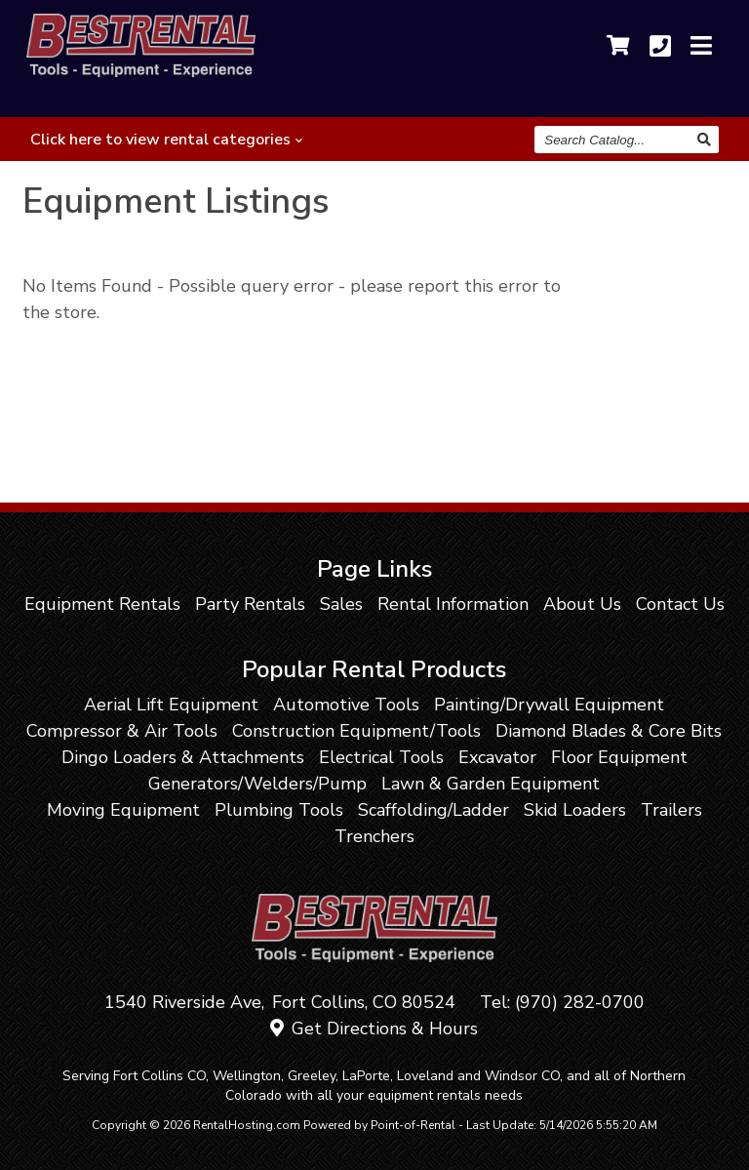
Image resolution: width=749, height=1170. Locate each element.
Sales (341, 604)
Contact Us (680, 604)
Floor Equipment (619, 757)
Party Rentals (250, 604)
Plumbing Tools (279, 810)
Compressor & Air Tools (121, 731)
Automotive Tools (346, 704)
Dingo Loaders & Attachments (182, 757)
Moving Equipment (123, 810)
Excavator (497, 757)
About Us (582, 604)
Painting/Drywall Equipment (549, 704)
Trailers (671, 810)
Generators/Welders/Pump (257, 783)
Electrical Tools (381, 757)
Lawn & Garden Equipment (490, 783)
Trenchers (374, 836)
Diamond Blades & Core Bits (608, 731)
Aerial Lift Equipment (171, 704)
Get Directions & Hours (374, 1028)
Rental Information (453, 604)
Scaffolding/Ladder (433, 810)
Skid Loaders (575, 810)
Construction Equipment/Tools (356, 731)
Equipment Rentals (102, 604)
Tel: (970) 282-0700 (562, 1002)
